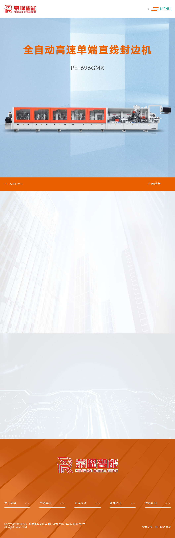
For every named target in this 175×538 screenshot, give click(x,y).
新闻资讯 (122, 503)
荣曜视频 (86, 503)
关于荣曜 (16, 503)
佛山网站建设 (163, 527)
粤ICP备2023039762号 (72, 524)
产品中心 (51, 503)
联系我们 (157, 503)
